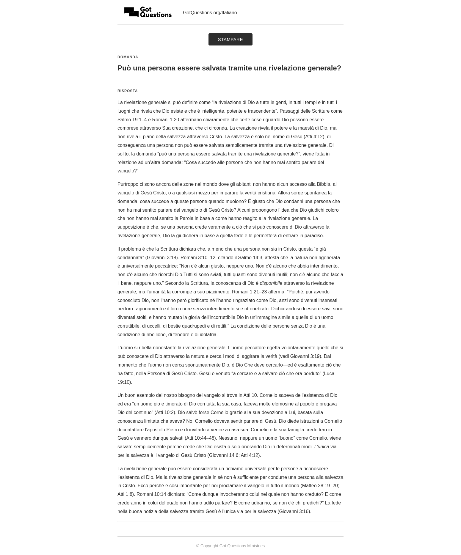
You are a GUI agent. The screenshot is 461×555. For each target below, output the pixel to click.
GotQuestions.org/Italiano (210, 12)
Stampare (230, 39)
